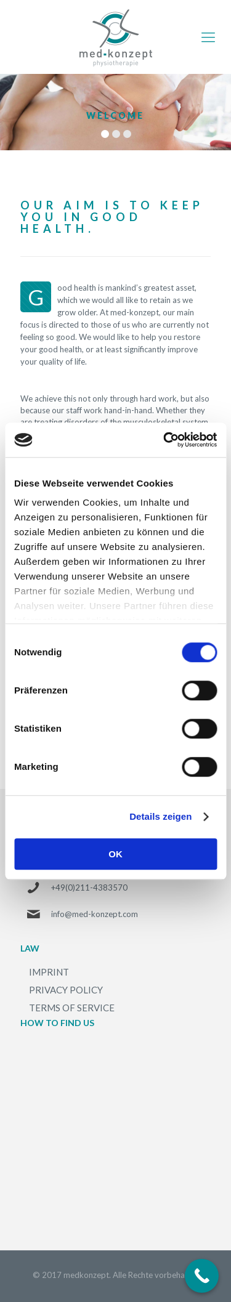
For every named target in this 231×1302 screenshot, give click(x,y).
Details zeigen (160, 816)
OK (115, 854)
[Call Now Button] (202, 1276)
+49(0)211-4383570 (89, 887)
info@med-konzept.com (94, 914)
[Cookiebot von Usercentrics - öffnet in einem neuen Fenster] (164, 440)
